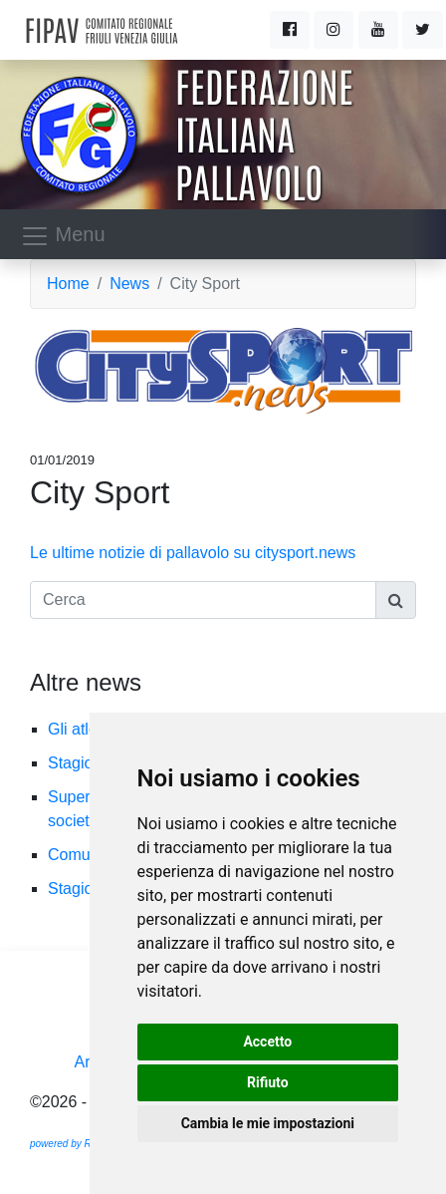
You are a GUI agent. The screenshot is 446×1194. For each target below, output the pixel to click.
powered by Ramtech (77, 1143)
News (129, 283)
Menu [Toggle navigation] (63, 236)
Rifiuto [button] (268, 1082)
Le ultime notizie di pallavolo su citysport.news (192, 552)
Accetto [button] (267, 1041)
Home (68, 283)
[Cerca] (203, 600)
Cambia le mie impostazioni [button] (267, 1123)
